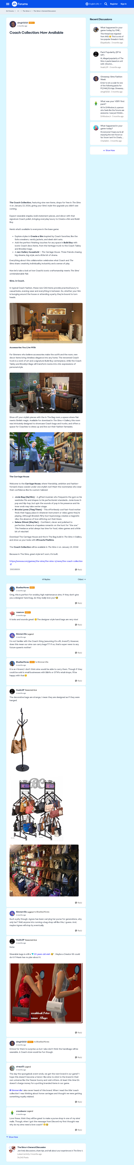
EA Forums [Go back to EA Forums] (10, 11)
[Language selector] (93, 4)
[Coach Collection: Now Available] (25, 591)
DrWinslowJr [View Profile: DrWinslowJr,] (105, 116)
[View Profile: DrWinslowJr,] (96, 103)
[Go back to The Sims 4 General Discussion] (50, 1147)
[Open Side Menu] (8, 4)
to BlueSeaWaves (41, 912)
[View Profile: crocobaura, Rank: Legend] (12, 1112)
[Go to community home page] (20, 4)
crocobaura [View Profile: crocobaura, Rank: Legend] (21, 1111)
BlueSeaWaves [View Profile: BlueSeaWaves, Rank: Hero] (22, 587)
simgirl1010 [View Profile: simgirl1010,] (105, 92)
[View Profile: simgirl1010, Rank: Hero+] (13, 24)
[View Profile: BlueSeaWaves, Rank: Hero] (12, 589)
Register (114, 4)
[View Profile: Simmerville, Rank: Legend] (12, 635)
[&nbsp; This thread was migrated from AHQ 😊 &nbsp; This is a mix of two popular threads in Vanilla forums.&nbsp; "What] (112, 36)
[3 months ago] (117, 42)
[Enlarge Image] (46, 323)
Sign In (124, 4)
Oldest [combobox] (82, 579)
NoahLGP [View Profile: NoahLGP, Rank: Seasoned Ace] (20, 690)
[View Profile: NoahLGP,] (96, 54)
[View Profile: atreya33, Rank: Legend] (12, 1068)
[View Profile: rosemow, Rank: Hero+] (12, 613)
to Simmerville (41, 662)
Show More (12, 1137)
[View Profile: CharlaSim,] (96, 127)
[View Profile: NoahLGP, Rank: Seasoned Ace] (12, 691)
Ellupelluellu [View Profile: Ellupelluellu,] (105, 43)
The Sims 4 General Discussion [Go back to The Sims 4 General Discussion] (45, 11)
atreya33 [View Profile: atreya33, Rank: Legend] (20, 1066)
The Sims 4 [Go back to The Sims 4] (27, 11)
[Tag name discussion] (15, 569)
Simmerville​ (17, 1090)
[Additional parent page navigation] (18, 11)
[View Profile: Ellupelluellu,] (96, 29)
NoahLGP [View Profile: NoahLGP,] (104, 67)
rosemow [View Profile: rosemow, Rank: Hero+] (20, 612)
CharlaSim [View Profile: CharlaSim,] (104, 141)
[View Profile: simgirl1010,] (96, 78)
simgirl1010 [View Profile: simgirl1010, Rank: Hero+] (22, 23)
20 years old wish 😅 (43, 954)
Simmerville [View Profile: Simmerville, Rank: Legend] (21, 634)
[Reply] (78, 569)
